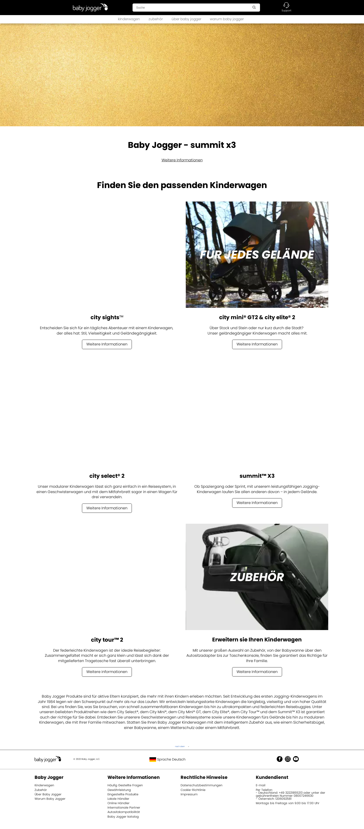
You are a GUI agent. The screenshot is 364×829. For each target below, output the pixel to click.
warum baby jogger (227, 18)
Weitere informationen (106, 671)
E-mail (260, 785)
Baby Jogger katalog (123, 817)
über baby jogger (186, 18)
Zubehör (41, 790)
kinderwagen (129, 18)
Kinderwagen (44, 785)
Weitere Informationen (182, 160)
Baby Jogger (49, 777)
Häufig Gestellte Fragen (125, 785)
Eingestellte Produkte (122, 794)
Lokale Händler (118, 799)
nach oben (180, 746)
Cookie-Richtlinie (193, 790)
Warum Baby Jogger (50, 799)
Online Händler (118, 803)
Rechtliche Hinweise (204, 777)
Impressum (189, 794)
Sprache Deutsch (167, 759)
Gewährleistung (119, 790)
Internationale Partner (123, 807)
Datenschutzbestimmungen (201, 785)
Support (286, 10)
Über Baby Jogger (48, 794)
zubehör (156, 18)
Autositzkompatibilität (123, 812)
